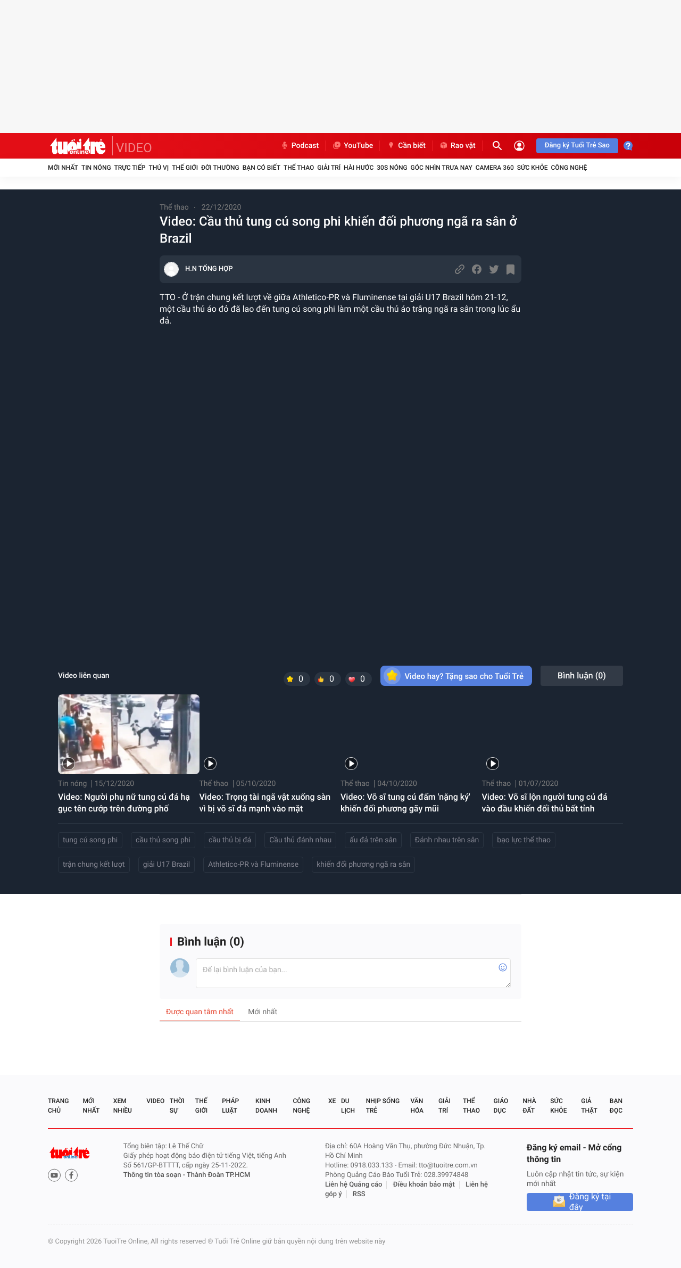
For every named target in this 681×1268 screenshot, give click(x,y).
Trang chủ (58, 1105)
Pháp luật (230, 1105)
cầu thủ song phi (163, 840)
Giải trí (328, 167)
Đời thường (220, 167)
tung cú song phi (90, 840)
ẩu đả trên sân (373, 840)
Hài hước (358, 167)
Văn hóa (416, 1105)
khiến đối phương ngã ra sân (363, 864)
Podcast (299, 145)
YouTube (352, 145)
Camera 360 (495, 167)
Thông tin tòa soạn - (155, 1175)
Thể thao (299, 167)
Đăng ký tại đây (590, 1202)
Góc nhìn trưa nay (441, 167)
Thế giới (185, 167)
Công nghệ (569, 167)
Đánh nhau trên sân (447, 840)
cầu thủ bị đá (230, 840)
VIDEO (134, 147)
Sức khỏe (532, 167)
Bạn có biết (261, 167)
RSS (359, 1194)
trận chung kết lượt (94, 864)
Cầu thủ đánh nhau (300, 840)
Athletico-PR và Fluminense (253, 864)
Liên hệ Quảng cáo (354, 1185)
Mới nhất (63, 167)
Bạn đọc (616, 1105)
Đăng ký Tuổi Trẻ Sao (577, 146)
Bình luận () (582, 675)
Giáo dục (501, 1105)
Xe (332, 1101)
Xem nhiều (122, 1105)
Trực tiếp (130, 167)
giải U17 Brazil (166, 864)
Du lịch (348, 1105)
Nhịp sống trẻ (383, 1105)
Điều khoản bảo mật (424, 1185)
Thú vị (158, 167)
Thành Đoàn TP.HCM (218, 1175)
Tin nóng (96, 167)
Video (155, 1101)
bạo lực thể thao (524, 840)
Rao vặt (457, 145)
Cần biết (406, 145)
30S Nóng (392, 167)
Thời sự (177, 1105)
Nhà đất (529, 1105)
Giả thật (589, 1105)
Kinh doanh (266, 1105)
